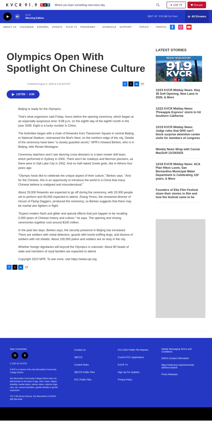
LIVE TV (177, 9)
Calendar (27, 34)
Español (43, 34)
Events (57, 34)
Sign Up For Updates (128, 379)
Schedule (109, 34)
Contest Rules (81, 372)
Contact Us (80, 357)
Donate (200, 8)
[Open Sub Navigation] (97, 34)
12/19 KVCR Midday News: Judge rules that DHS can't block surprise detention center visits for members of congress (178, 140)
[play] (7, 24)
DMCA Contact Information (175, 366)
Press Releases (169, 382)
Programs (87, 34)
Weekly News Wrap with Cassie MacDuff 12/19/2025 (178, 158)
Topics (144, 34)
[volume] (17, 24)
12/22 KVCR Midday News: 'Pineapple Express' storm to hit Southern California (178, 119)
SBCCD (78, 365)
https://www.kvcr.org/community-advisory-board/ (178, 373)
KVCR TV (71, 34)
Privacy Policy (125, 387)
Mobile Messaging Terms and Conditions (176, 357)
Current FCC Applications (131, 365)
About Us (9, 34)
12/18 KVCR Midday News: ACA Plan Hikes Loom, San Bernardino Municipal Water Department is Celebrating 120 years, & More (178, 179)
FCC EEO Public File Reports (133, 357)
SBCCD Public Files (84, 379)
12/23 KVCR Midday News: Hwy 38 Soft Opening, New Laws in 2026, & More (178, 101)
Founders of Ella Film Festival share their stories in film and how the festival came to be (177, 201)
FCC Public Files (82, 387)
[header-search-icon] (158, 8)
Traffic (161, 34)
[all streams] (197, 24)
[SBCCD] (91, 421)
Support (126, 34)
